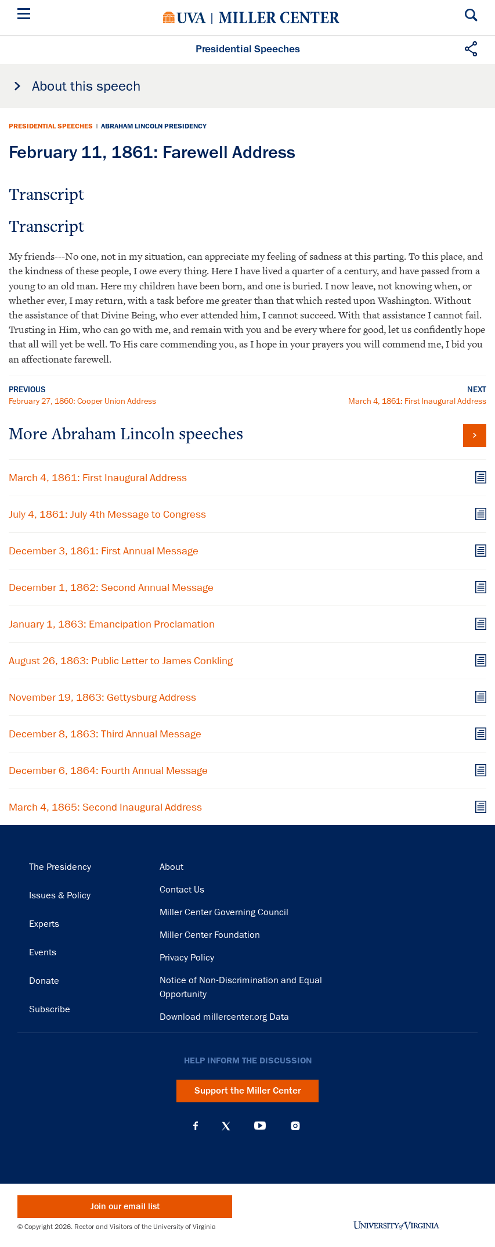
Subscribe (49, 1009)
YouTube (260, 1126)
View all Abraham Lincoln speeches (474, 435)
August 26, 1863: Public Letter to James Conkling (121, 660)
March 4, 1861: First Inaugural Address (417, 401)
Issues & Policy (60, 895)
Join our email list (125, 1206)
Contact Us (182, 889)
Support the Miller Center (247, 1090)
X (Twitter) (226, 1126)
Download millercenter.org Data (224, 1017)
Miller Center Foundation (210, 935)
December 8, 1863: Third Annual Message (105, 734)
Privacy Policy (187, 957)
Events (42, 952)
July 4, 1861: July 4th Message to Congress (107, 514)
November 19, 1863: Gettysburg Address (102, 697)
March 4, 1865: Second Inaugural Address (105, 807)
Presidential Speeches (51, 126)
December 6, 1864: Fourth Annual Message (108, 770)
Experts (44, 924)
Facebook (195, 1126)
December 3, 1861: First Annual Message (103, 550)
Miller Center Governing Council (224, 912)
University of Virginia (184, 17)
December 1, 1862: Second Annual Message (111, 587)
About (171, 867)
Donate (44, 981)
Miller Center (279, 17)
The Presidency (60, 867)
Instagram (295, 1126)
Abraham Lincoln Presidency (154, 126)
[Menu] (26, 15)
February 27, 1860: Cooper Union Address (82, 401)
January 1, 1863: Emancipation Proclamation (112, 624)
